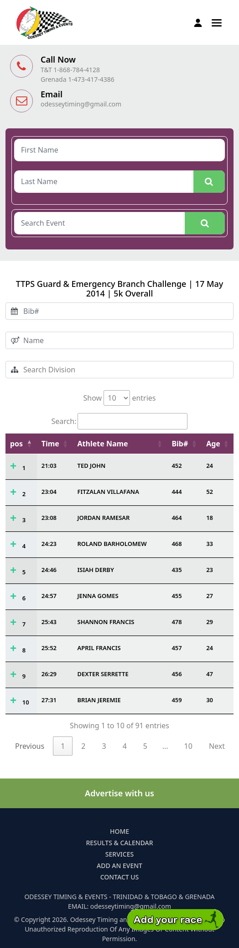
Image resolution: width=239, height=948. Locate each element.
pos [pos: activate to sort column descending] (16, 444)
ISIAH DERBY (96, 570)
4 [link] (125, 746)
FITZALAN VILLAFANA (108, 491)
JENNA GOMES (98, 596)
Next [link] (217, 746)
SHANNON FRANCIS (106, 622)
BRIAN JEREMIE (99, 700)
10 (25, 702)
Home (119, 831)
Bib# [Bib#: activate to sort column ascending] (179, 444)
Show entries (119, 398)
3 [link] (104, 746)
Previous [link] (29, 746)
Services (119, 854)
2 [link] (83, 746)
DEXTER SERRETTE (103, 674)
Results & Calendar (119, 842)
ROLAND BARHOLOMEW (112, 544)
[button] (216, 22)
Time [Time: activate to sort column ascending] (50, 444)
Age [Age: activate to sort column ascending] (213, 444)
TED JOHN (92, 465)
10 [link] (188, 746)
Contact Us (119, 877)
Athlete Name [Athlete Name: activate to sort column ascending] (103, 444)
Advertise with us (119, 793)
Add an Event (119, 865)
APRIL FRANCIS (99, 648)
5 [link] (145, 746)
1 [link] (63, 746)
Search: (120, 421)
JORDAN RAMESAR (104, 518)
